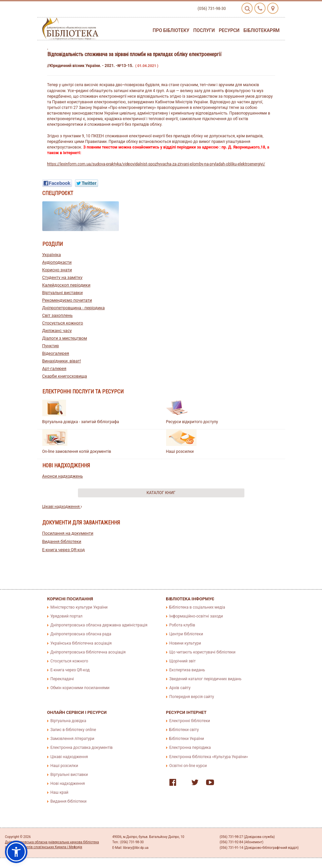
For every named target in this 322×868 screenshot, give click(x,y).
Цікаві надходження (62, 506)
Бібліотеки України (186, 738)
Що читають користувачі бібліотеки (202, 652)
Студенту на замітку (62, 277)
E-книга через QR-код (63, 549)
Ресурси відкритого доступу (192, 421)
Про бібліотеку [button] (171, 30)
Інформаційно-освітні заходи (196, 616)
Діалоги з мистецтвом (64, 338)
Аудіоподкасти (57, 262)
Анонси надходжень (62, 476)
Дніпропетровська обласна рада (81, 634)
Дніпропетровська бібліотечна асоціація (88, 652)
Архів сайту (180, 687)
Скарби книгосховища (64, 376)
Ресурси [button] (229, 30)
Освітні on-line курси (188, 765)
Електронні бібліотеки (189, 720)
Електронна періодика (190, 747)
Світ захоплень (57, 315)
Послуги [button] (204, 30)
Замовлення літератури (72, 738)
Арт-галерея (54, 368)
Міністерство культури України (79, 607)
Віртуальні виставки (62, 292)
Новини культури (185, 643)
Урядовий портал (67, 616)
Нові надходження (68, 783)
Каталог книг (161, 492)
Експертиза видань (187, 670)
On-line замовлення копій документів (76, 451)
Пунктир (50, 345)
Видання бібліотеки (62, 541)
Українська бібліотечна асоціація (81, 643)
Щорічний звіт (182, 661)
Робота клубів (182, 625)
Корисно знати (57, 269)
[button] (16, 851)
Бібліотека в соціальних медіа (197, 607)
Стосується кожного (62, 322)
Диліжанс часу (57, 330)
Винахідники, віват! (61, 360)
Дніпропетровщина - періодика (73, 307)
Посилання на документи (67, 533)
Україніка (51, 254)
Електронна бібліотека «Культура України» (208, 756)
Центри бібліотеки (186, 634)
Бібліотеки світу (184, 729)
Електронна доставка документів (82, 747)
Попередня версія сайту (191, 696)
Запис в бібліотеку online (73, 729)
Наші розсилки (180, 451)
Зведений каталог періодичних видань (205, 679)
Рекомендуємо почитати (67, 300)
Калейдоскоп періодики (66, 285)
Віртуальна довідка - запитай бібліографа (80, 421)
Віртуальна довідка (69, 720)
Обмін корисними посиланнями (80, 687)
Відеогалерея (55, 353)
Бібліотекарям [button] (261, 30)
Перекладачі (62, 679)
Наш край (59, 792)
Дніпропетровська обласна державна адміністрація (99, 625)
